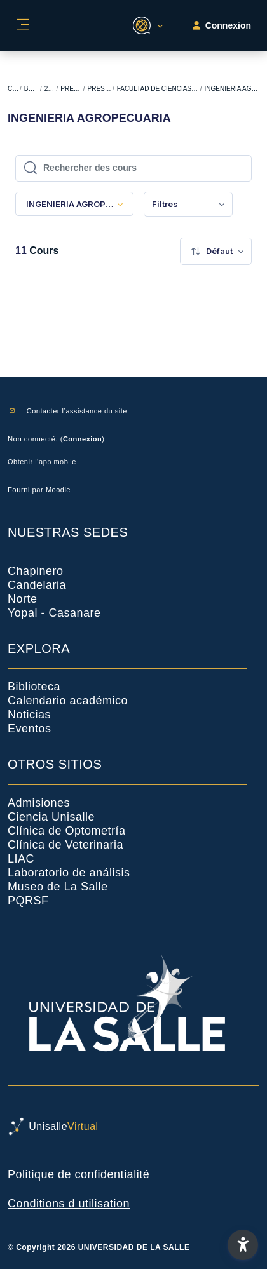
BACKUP (31, 88)
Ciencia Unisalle (51, 816)
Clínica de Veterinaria (65, 844)
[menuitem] (188, 204)
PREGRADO (70, 88)
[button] (146, 25)
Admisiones (39, 802)
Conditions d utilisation (69, 1203)
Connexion (82, 439)
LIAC (21, 858)
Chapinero (36, 571)
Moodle (58, 489)
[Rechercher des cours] (140, 168)
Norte (23, 599)
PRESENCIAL (99, 88)
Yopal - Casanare (54, 613)
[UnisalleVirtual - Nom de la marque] (133, 1126)
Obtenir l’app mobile (42, 462)
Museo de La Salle (58, 886)
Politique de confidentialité (78, 1174)
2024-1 (49, 88)
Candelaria (37, 585)
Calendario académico (68, 700)
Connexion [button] (222, 25)
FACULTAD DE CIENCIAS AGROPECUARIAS (158, 88)
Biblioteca (34, 686)
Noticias (29, 714)
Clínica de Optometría (67, 830)
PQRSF (28, 900)
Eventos (29, 728)
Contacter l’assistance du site (77, 411)
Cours (13, 88)
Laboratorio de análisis (69, 872)
